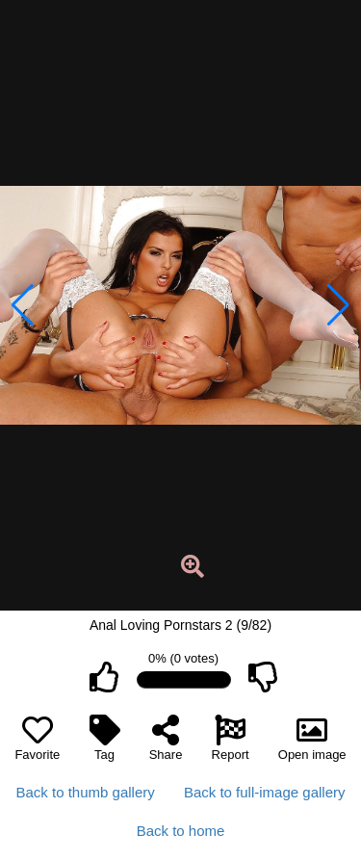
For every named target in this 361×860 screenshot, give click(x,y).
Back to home (181, 830)
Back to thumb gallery (85, 792)
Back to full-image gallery (265, 792)
